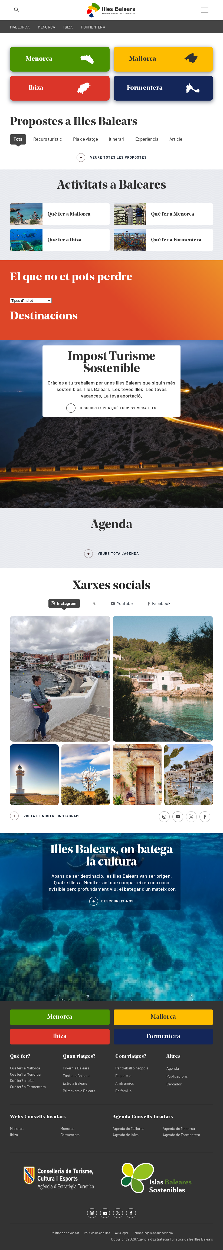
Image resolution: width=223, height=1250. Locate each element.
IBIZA (68, 27)
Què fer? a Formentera (28, 1086)
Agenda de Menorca (179, 1128)
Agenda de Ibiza (126, 1134)
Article (175, 139)
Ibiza (14, 1134)
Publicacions (177, 1076)
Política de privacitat (65, 1233)
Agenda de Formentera (181, 1134)
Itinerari (116, 139)
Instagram (63, 603)
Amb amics (124, 1083)
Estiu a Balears (75, 1083)
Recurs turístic (47, 139)
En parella (123, 1075)
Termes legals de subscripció (153, 1233)
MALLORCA (20, 27)
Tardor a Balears (76, 1075)
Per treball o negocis (132, 1068)
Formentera (70, 1134)
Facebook (159, 603)
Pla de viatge (85, 139)
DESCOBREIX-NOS (117, 901)
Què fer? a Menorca (25, 1074)
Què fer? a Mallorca (25, 1068)
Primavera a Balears (79, 1090)
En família (123, 1090)
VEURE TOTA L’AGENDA (118, 553)
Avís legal (121, 1233)
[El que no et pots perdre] (31, 300)
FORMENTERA (93, 27)
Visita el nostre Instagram (51, 816)
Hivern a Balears (76, 1068)
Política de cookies (97, 1233)
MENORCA (46, 27)
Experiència (147, 139)
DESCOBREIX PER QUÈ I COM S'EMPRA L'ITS (117, 408)
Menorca (67, 1128)
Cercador (174, 1084)
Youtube (122, 603)
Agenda (172, 1068)
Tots (18, 139)
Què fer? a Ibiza (22, 1080)
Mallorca (17, 1128)
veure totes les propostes (118, 157)
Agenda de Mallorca (128, 1128)
